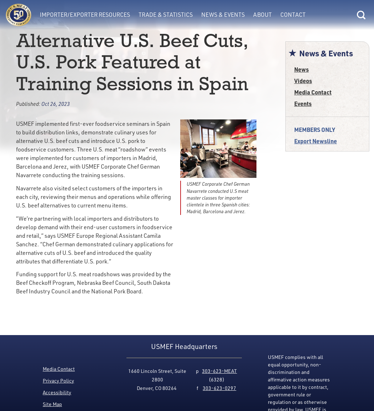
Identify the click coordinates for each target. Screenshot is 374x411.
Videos (303, 80)
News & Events (223, 14)
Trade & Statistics (166, 14)
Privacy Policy (58, 380)
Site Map (52, 404)
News (301, 69)
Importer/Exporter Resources (85, 14)
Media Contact (313, 92)
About (262, 14)
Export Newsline (315, 141)
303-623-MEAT (219, 371)
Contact (293, 14)
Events (303, 103)
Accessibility (57, 392)
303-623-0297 (219, 388)
